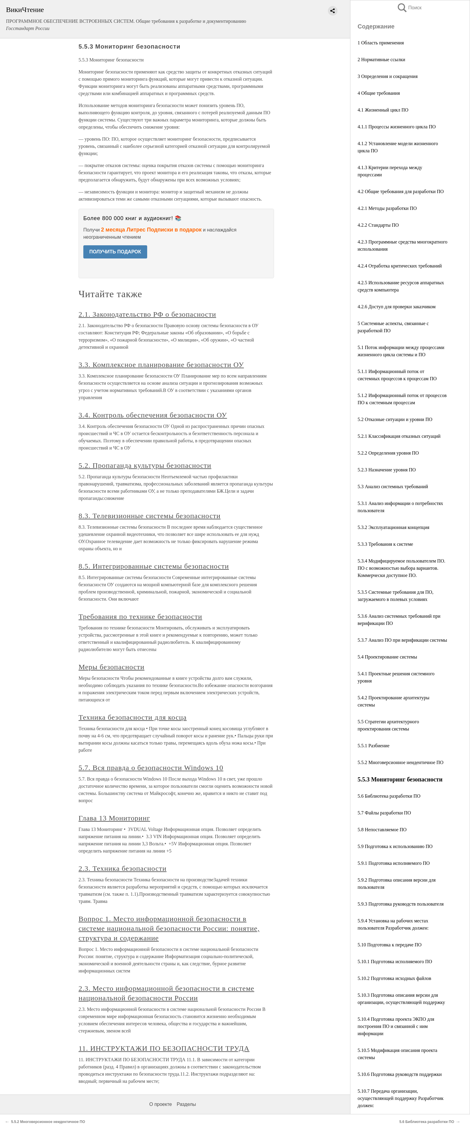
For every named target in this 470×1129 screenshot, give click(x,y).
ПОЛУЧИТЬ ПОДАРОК (115, 251)
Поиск (409, 7)
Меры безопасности (111, 667)
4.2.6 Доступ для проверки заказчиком (397, 306)
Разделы (186, 1104)
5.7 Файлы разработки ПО (384, 812)
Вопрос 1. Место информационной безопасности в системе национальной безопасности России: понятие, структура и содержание (169, 928)
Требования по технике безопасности (140, 616)
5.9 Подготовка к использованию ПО (395, 846)
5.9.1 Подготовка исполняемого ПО (394, 863)
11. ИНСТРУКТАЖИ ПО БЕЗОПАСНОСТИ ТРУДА (164, 1048)
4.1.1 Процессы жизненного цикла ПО (397, 126)
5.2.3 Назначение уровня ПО (387, 469)
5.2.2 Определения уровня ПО (388, 452)
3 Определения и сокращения (388, 76)
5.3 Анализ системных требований (393, 486)
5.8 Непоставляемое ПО (382, 829)
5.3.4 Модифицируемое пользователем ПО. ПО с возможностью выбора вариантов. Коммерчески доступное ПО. (401, 568)
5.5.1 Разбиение (373, 745)
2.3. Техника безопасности (122, 868)
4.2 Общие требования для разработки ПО (401, 191)
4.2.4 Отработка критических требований (400, 265)
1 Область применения (381, 42)
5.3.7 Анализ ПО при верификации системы (402, 640)
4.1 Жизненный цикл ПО (383, 109)
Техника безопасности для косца (133, 717)
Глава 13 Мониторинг (114, 818)
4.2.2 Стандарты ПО (378, 225)
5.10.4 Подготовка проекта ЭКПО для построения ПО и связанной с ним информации (396, 1026)
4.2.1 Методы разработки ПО (387, 208)
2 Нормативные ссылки (381, 59)
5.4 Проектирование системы (387, 656)
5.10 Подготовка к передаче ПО (389, 944)
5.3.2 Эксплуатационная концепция (393, 527)
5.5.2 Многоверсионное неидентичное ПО (400, 762)
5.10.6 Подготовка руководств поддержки (400, 1074)
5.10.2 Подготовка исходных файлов (394, 978)
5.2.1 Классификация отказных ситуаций (399, 436)
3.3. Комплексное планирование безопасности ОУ (161, 365)
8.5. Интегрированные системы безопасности (154, 566)
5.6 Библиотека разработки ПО (389, 796)
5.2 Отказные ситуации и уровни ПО (395, 419)
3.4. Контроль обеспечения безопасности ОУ (153, 415)
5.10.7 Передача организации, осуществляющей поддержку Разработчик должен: (401, 1098)
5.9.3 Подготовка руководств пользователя (401, 903)
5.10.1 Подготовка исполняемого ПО (395, 961)
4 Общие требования (379, 93)
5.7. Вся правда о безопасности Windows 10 (151, 768)
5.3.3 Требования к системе (385, 544)
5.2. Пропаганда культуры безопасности (145, 465)
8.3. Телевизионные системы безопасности (150, 516)
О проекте (160, 1104)
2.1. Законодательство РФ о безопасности (147, 314)
